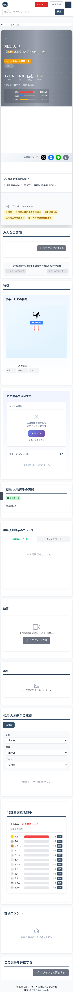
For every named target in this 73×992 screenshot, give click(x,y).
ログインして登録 (36, 640)
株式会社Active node (39, 990)
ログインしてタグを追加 (19, 206)
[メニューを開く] (1, 496)
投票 (60, 837)
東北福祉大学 (51, 212)
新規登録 (56, 4)
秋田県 (9, 212)
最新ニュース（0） (20, 539)
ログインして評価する (51, 248)
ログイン (41, 4)
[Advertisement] (36, 129)
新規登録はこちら (36, 440)
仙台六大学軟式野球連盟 (39, 218)
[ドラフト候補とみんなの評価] (5, 4)
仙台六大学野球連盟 (15, 218)
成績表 (9, 725)
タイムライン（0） (53, 539)
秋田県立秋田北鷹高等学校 (28, 212)
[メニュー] (68, 5)
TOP (4, 24)
